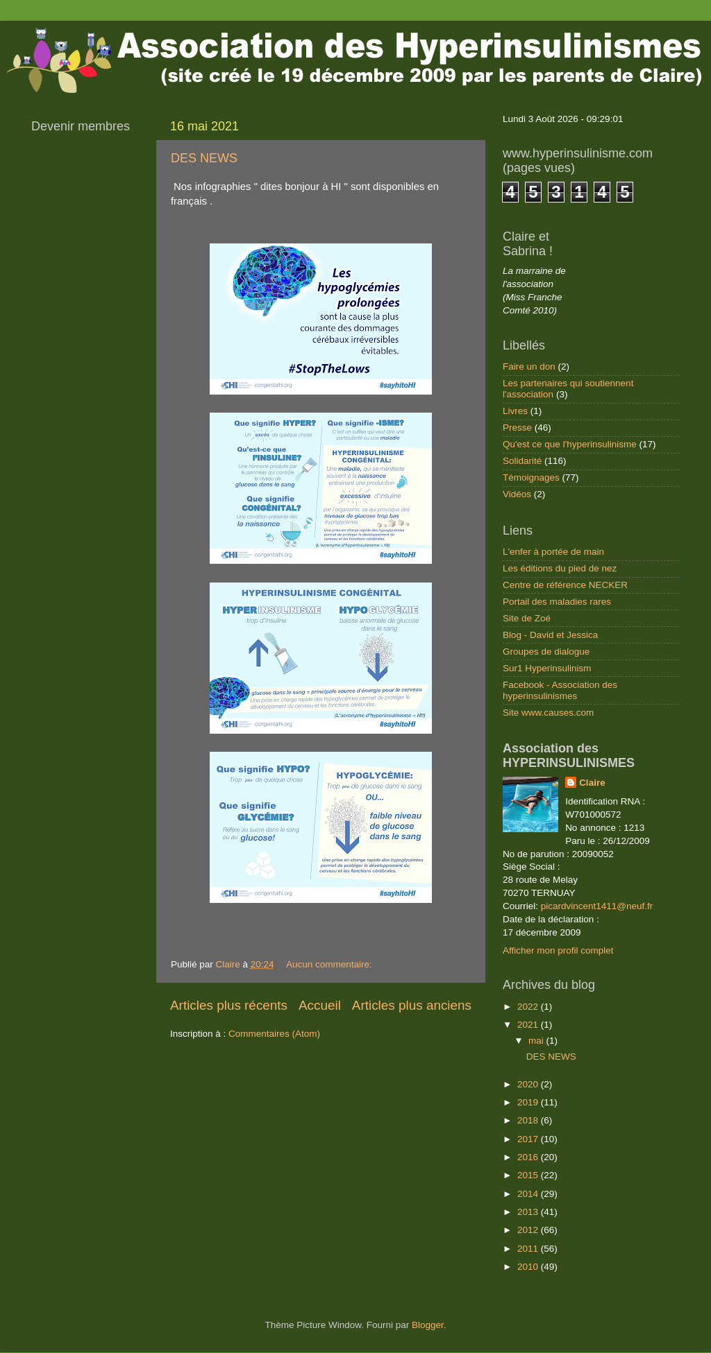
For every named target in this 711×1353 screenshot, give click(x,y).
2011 (529, 1248)
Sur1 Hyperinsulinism (547, 668)
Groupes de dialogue (546, 651)
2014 (529, 1194)
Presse (517, 427)
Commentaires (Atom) (274, 1033)
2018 (529, 1120)
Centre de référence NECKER (565, 585)
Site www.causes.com (548, 712)
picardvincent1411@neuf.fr (597, 906)
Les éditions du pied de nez (560, 568)
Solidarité (522, 461)
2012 (529, 1230)
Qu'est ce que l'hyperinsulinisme (570, 444)
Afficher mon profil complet (558, 950)
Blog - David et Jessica (550, 635)
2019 (529, 1102)
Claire (592, 782)
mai (537, 1040)
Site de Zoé (527, 618)
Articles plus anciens (411, 1005)
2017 (529, 1139)
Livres (515, 411)
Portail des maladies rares (557, 601)
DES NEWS (204, 158)
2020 (529, 1084)
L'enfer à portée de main (553, 551)
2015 (529, 1175)
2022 (529, 1006)
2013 (529, 1212)
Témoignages (531, 477)
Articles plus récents (228, 1005)
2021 (529, 1024)
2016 (529, 1157)
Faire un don (529, 366)
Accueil (320, 1005)
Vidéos (517, 494)
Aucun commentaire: (330, 964)
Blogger (428, 1325)
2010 (529, 1266)
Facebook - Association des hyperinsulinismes (560, 690)
